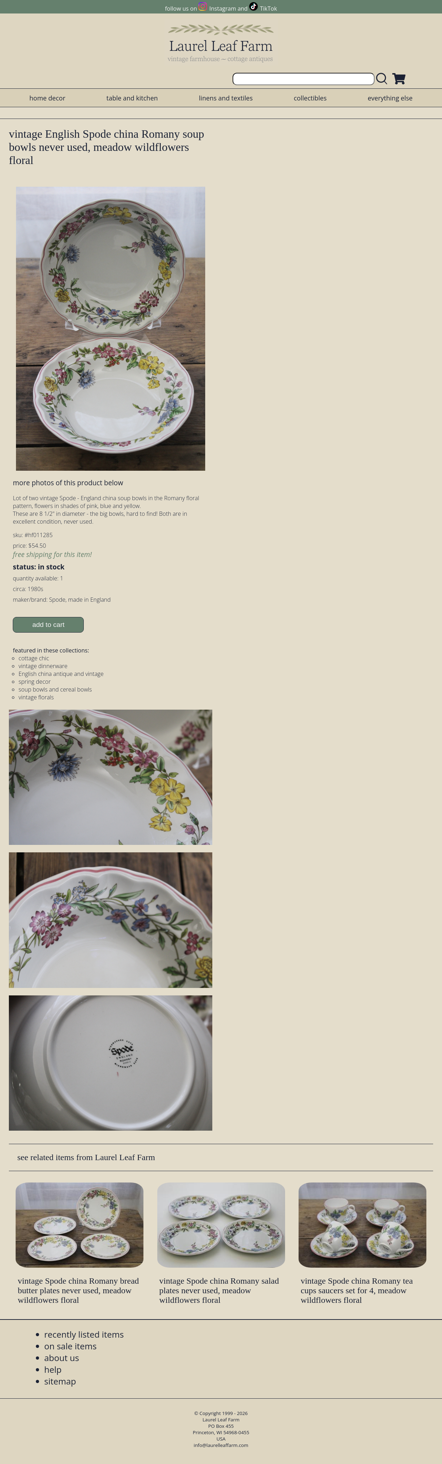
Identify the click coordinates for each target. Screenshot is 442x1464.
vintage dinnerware (42, 666)
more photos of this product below (68, 482)
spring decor (34, 681)
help (53, 1369)
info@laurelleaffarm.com (221, 1445)
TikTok (268, 8)
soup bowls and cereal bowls (55, 689)
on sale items (70, 1346)
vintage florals (36, 697)
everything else (390, 98)
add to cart (48, 624)
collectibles (310, 98)
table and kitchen (132, 98)
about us (61, 1358)
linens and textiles (225, 98)
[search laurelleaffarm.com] (383, 79)
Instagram (222, 8)
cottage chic (33, 658)
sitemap (60, 1381)
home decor (47, 98)
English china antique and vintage (60, 674)
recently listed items (84, 1334)
